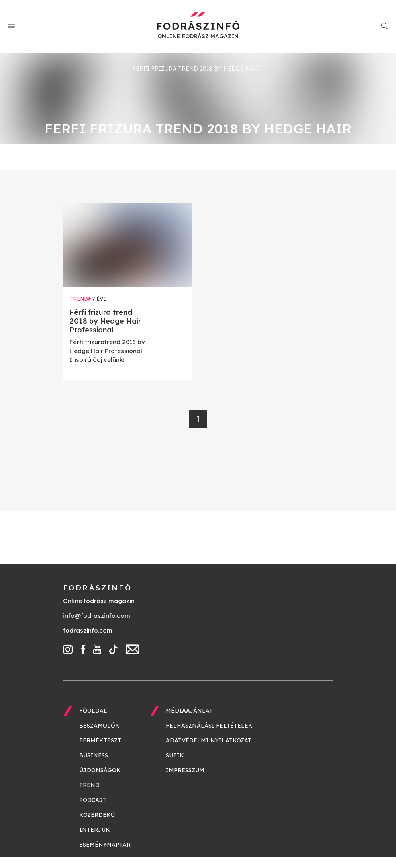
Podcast (92, 800)
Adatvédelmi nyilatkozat (208, 740)
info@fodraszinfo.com (96, 615)
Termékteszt (100, 740)
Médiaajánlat (189, 710)
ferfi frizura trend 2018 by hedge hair (196, 68)
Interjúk (94, 829)
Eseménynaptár (105, 844)
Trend (89, 785)
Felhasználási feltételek (209, 725)
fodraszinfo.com (87, 630)
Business (93, 755)
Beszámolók (99, 725)
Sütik (175, 755)
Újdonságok (100, 770)
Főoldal (93, 710)
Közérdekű (97, 814)
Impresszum (185, 770)
